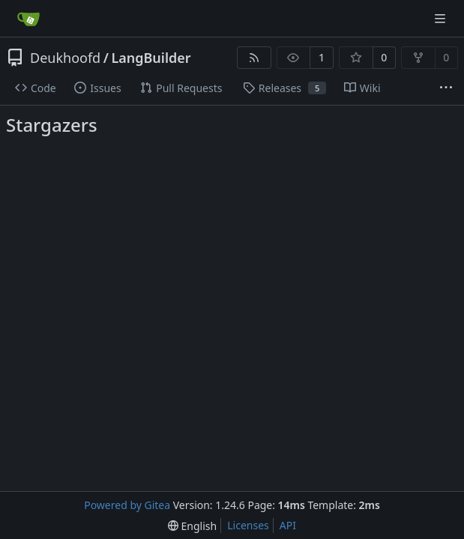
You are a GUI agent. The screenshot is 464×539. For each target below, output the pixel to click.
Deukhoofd (65, 57)
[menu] (192, 526)
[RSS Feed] (254, 57)
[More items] (446, 88)
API (288, 525)
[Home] (28, 18)
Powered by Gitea (127, 505)
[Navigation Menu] (442, 18)
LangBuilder (150, 57)
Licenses (248, 525)
